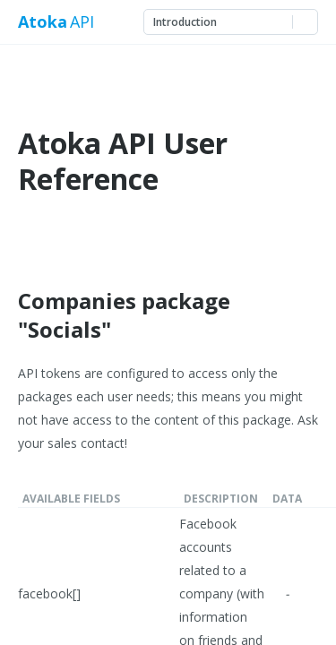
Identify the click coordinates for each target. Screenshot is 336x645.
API (82, 22)
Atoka (42, 22)
